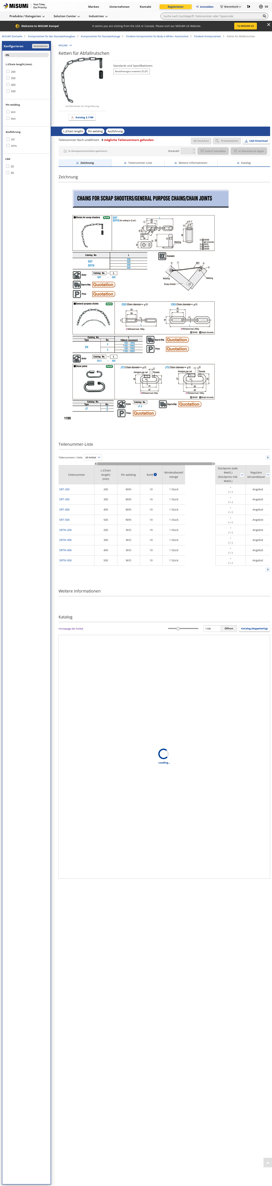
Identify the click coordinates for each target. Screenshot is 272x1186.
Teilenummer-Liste (140, 163)
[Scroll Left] (95, 463)
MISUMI (63, 45)
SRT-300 (64, 499)
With (13, 118)
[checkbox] (26, 72)
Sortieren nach (242, 475)
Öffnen (229, 628)
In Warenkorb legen (249, 151)
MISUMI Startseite (12, 36)
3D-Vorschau (201, 140)
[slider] (178, 628)
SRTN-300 (65, 540)
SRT (13, 139)
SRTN (14, 146)
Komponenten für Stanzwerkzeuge (100, 36)
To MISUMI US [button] (245, 26)
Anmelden (204, 7)
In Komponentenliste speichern (87, 151)
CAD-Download (258, 140)
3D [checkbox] (12, 173)
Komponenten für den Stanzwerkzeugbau (51, 36)
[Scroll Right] (213, 463)
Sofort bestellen (213, 151)
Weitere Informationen (193, 163)
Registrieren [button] (175, 7)
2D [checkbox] (12, 166)
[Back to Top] (268, 1162)
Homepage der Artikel (71, 628)
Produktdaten (226, 140)
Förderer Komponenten (207, 36)
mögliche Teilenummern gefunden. (128, 140)
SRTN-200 (65, 530)
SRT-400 (64, 509)
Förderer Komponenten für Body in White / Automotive (157, 36)
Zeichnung (87, 163)
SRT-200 (64, 489)
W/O (13, 112)
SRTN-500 (65, 560)
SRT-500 (64, 519)
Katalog (84, 117)
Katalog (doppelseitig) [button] (254, 628)
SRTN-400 (65, 550)
